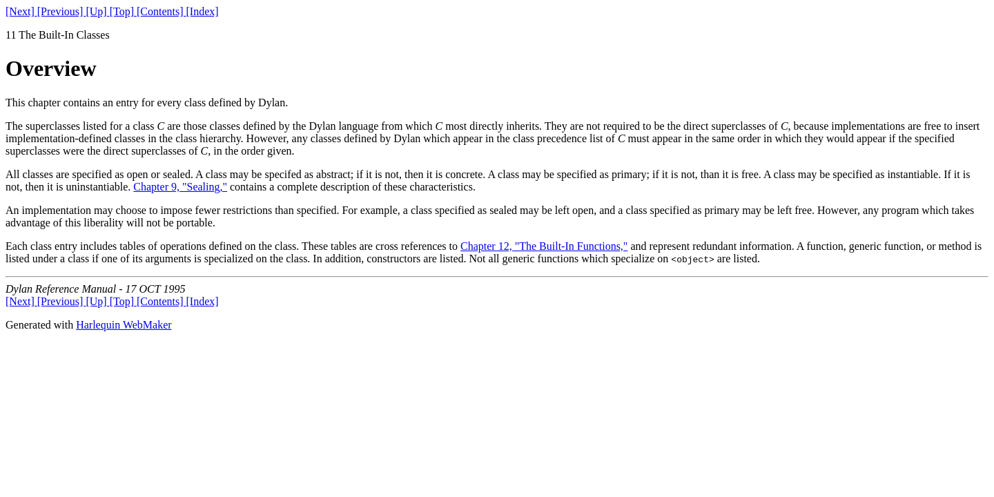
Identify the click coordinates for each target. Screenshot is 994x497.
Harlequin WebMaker (123, 325)
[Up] (97, 11)
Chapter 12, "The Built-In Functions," (543, 246)
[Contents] (161, 11)
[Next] (21, 11)
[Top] (123, 11)
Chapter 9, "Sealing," (180, 187)
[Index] (202, 11)
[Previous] (61, 11)
